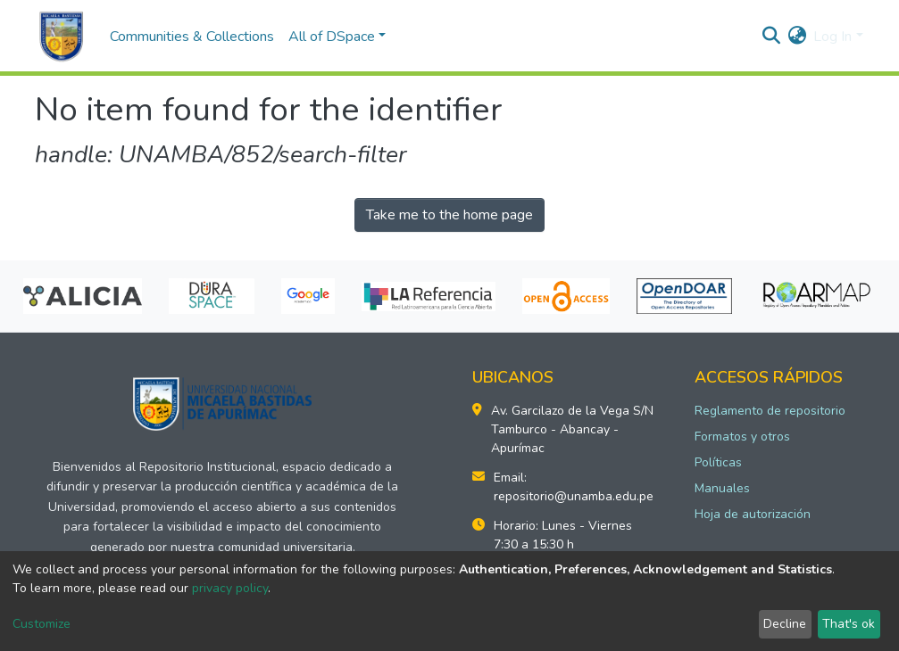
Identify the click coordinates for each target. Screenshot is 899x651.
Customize (41, 623)
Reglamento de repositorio (770, 410)
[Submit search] (771, 36)
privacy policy (230, 588)
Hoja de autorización (753, 514)
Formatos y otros (742, 436)
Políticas (718, 462)
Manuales (722, 488)
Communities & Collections (192, 36)
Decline (784, 623)
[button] (797, 36)
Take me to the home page (449, 215)
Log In (832, 36)
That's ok (848, 623)
